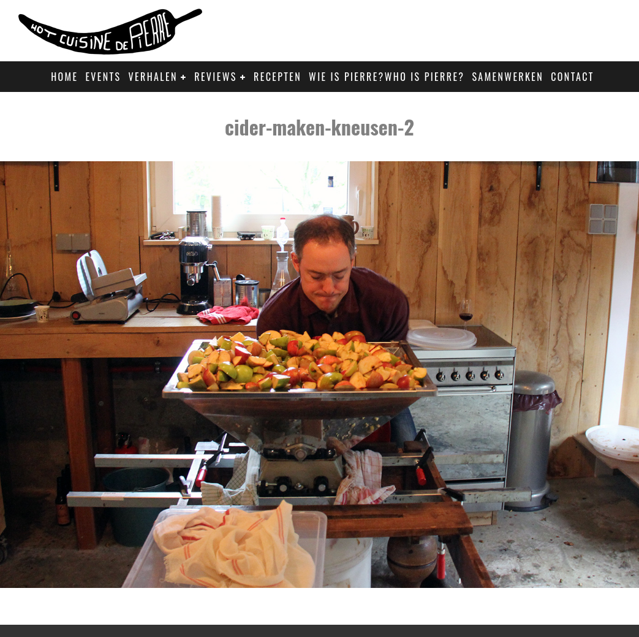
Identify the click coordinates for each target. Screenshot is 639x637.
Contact (572, 76)
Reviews (215, 76)
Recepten (277, 76)
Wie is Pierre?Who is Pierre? (386, 76)
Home (64, 76)
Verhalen (153, 76)
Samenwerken (507, 76)
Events (103, 76)
